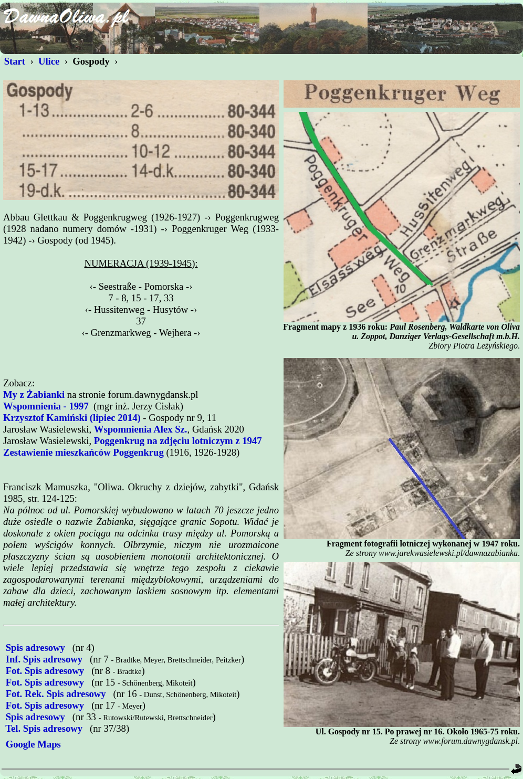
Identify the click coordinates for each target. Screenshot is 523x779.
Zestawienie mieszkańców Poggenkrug (83, 452)
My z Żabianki (34, 394)
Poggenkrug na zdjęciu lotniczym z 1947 (178, 440)
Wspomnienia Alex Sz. (140, 429)
